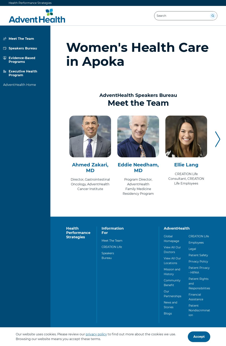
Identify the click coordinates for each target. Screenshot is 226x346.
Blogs (168, 313)
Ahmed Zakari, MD (90, 167)
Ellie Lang (186, 165)
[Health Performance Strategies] (37, 16)
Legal (192, 249)
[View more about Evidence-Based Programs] (25, 60)
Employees (196, 242)
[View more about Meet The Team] (25, 38)
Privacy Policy (198, 261)
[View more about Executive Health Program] (25, 73)
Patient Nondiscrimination (199, 310)
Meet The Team (112, 240)
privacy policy (96, 334)
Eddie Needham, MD (138, 167)
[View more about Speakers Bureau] (25, 48)
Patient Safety (198, 255)
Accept (199, 337)
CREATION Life (112, 247)
